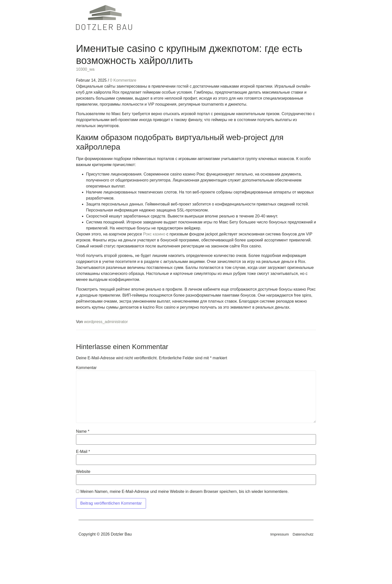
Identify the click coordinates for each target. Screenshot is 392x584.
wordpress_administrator (106, 322)
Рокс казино (154, 234)
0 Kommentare (123, 80)
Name (82, 431)
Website (83, 472)
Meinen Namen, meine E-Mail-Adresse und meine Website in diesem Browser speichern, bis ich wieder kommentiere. (184, 492)
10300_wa (85, 69)
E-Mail (83, 452)
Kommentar (86, 368)
